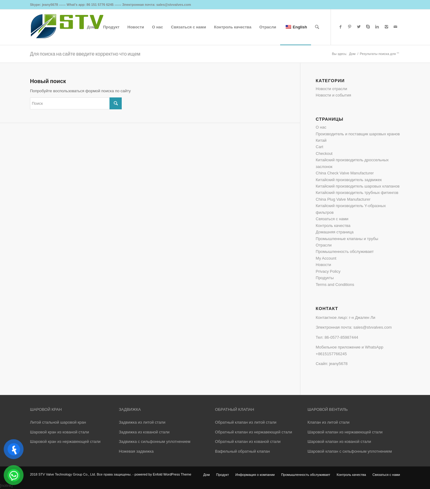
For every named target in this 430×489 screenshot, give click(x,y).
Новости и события (333, 95)
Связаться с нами (332, 219)
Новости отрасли (331, 88)
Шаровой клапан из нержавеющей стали (344, 432)
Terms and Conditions (335, 284)
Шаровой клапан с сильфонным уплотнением (349, 451)
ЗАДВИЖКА (130, 409)
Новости (323, 264)
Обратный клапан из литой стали (245, 422)
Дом (352, 54)
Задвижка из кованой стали (144, 432)
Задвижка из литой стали (142, 422)
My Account (326, 258)
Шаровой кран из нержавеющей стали (65, 441)
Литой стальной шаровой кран (58, 422)
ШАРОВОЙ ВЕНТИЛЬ (327, 409)
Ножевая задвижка (136, 451)
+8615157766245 (331, 354)
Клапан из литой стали (328, 422)
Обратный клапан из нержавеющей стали (253, 432)
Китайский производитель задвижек (349, 179)
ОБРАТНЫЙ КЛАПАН (234, 409)
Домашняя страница (335, 232)
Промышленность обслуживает (345, 251)
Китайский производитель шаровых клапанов (357, 186)
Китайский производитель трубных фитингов (357, 192)
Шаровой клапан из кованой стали (339, 441)
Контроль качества (333, 225)
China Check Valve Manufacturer (345, 173)
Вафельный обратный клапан (242, 451)
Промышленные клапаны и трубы (347, 238)
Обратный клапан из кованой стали (247, 441)
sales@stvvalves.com (373, 327)
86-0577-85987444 (341, 337)
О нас (321, 127)
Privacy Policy (328, 271)
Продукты (325, 278)
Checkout (324, 153)
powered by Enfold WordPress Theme (163, 474)
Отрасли (324, 245)
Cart (319, 146)
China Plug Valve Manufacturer (343, 199)
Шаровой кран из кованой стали (59, 432)
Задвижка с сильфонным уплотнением (154, 441)
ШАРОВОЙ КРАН (46, 409)
